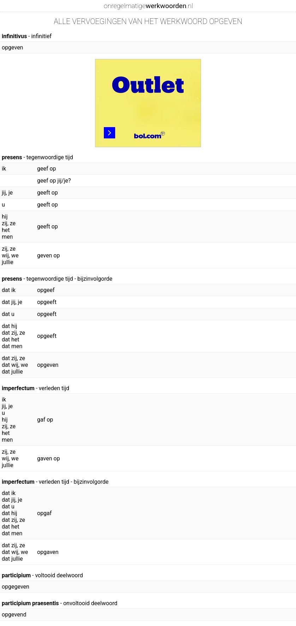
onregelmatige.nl (148, 6)
